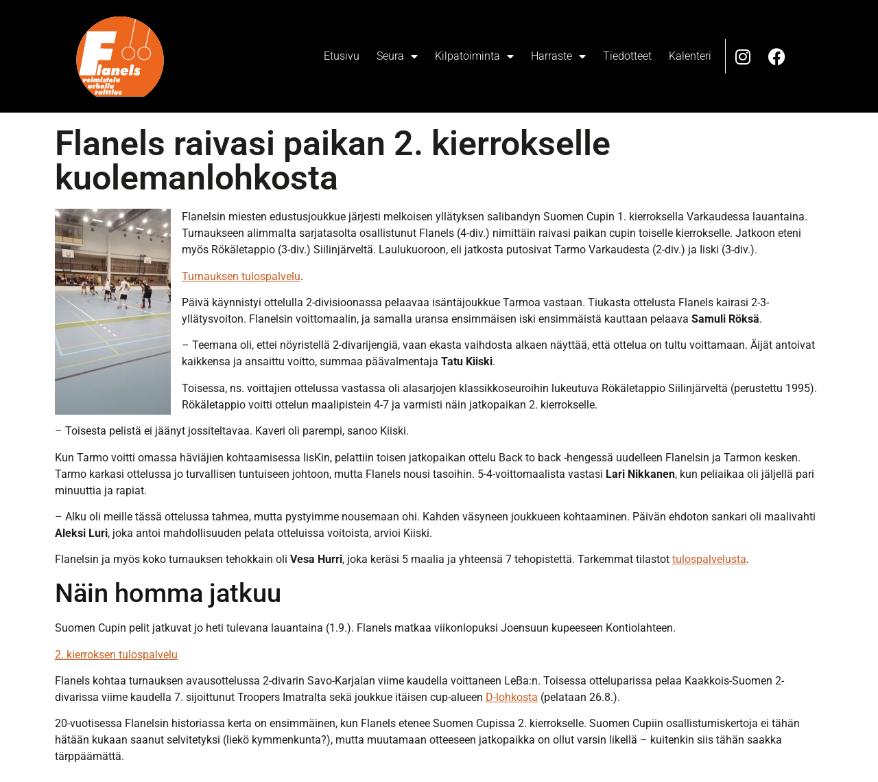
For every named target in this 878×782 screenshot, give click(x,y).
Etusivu (341, 55)
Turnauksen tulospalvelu (241, 276)
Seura (397, 56)
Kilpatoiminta (474, 56)
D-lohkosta (512, 697)
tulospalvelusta (709, 559)
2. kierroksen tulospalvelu (116, 654)
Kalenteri (690, 55)
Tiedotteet (627, 55)
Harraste (558, 56)
